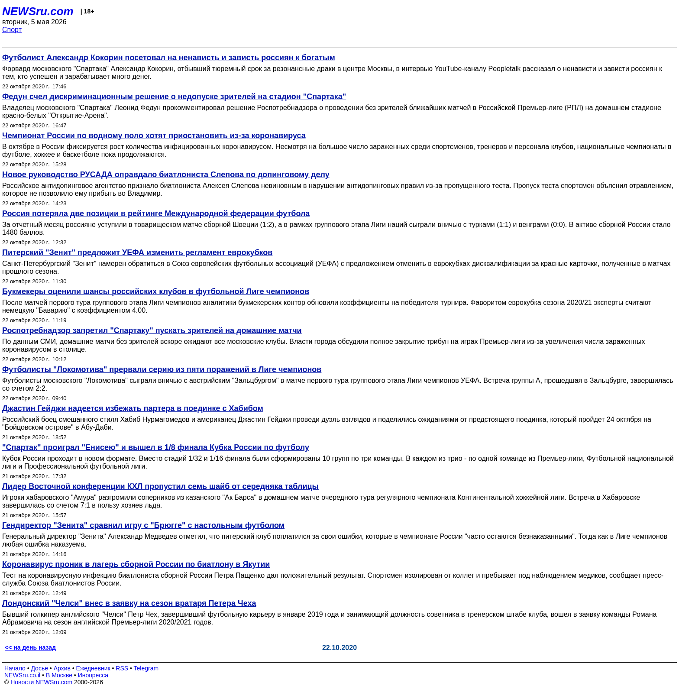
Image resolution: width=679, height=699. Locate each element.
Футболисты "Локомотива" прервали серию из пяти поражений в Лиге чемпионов (161, 369)
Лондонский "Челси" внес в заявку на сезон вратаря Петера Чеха (129, 603)
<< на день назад (30, 647)
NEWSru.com (38, 11)
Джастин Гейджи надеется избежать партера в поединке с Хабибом (132, 408)
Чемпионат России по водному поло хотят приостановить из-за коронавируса (154, 135)
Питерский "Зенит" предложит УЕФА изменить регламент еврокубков (137, 252)
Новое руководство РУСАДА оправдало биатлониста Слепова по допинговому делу (166, 174)
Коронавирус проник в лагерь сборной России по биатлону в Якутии (136, 564)
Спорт (12, 29)
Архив (62, 668)
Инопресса (93, 675)
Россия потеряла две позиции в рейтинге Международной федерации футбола (156, 213)
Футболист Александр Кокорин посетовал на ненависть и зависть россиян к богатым (168, 57)
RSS (122, 668)
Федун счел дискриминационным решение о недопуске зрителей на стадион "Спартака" (174, 96)
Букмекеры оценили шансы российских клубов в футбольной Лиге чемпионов (155, 291)
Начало (15, 668)
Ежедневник (93, 668)
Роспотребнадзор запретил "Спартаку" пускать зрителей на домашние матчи (152, 330)
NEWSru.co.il (22, 675)
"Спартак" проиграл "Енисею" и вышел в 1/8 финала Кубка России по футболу (155, 447)
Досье (39, 668)
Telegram (146, 668)
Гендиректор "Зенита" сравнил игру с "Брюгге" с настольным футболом (143, 525)
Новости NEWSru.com (41, 682)
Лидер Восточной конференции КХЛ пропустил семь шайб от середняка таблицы (160, 486)
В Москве (59, 675)
